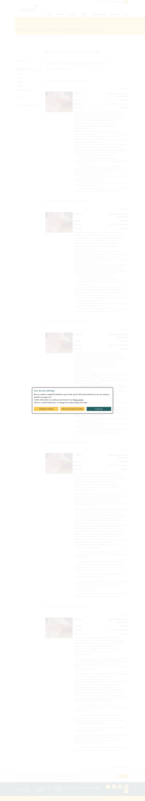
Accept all (99, 409)
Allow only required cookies (72, 409)
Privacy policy (78, 400)
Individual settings (46, 409)
